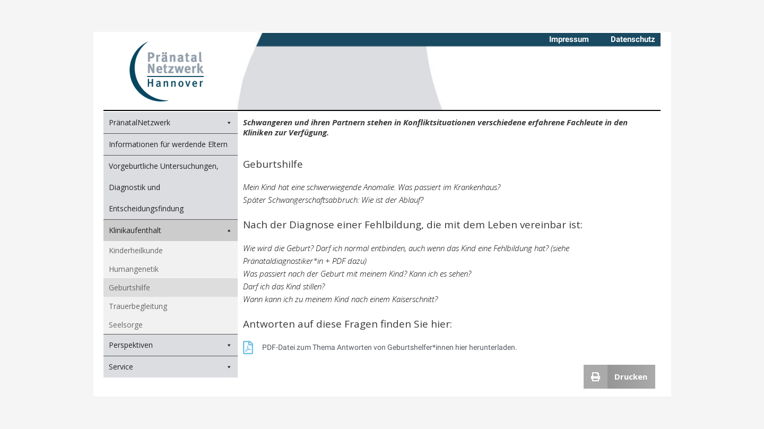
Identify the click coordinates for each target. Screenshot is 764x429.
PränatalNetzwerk (139, 122)
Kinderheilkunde (136, 250)
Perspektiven (131, 345)
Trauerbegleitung (138, 306)
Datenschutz (633, 39)
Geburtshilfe (129, 287)
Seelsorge (126, 325)
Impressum (569, 39)
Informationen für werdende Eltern (168, 144)
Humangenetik (134, 269)
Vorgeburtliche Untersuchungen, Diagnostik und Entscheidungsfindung (164, 187)
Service (121, 367)
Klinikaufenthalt (170, 230)
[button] (620, 377)
